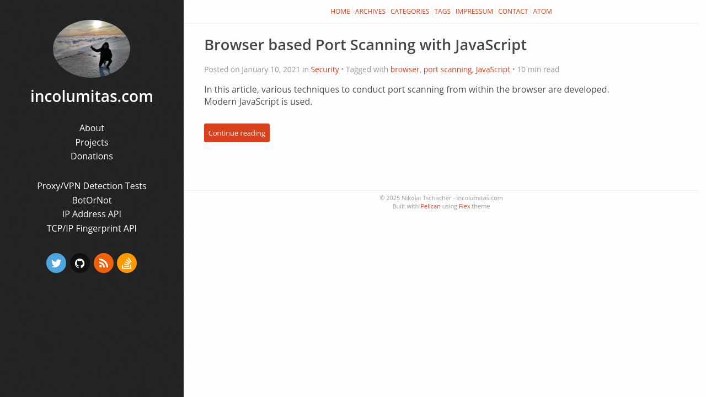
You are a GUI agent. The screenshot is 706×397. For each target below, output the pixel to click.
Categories (410, 11)
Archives (370, 11)
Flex (464, 206)
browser (405, 69)
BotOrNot (91, 200)
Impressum (474, 11)
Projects (91, 142)
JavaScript (493, 69)
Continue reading (236, 133)
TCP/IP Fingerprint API (92, 228)
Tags (443, 11)
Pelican (430, 206)
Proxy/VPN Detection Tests (91, 186)
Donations (92, 156)
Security (325, 69)
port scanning (448, 69)
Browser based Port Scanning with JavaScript (365, 44)
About (91, 128)
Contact (513, 11)
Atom (542, 11)
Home (340, 11)
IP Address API (91, 214)
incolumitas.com (91, 95)
